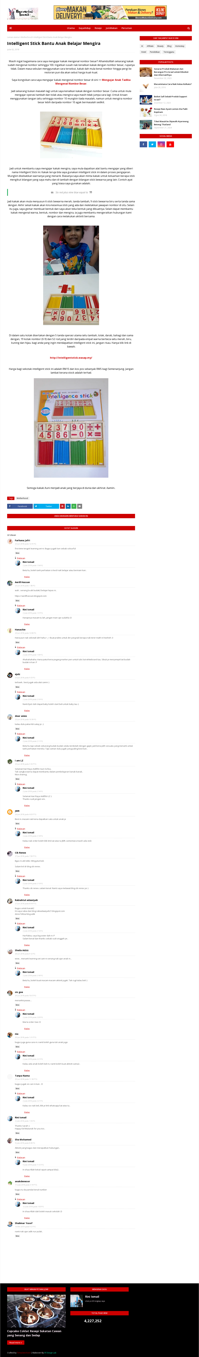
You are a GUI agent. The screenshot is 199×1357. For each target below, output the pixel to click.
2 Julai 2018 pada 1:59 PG (33, 655)
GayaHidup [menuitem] (85, 28)
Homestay (179, 46)
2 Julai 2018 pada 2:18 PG (33, 975)
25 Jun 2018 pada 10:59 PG (25, 719)
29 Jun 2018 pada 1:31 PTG (25, 1037)
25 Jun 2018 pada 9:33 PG (25, 677)
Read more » (15, 1342)
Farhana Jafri (22, 540)
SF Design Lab (50, 1352)
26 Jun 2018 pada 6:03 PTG (25, 814)
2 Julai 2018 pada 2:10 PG (33, 699)
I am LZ (19, 760)
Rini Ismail (28, 561)
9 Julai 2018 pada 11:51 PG (33, 1165)
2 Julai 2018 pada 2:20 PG (33, 1017)
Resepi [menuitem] (98, 28)
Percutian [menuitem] (127, 28)
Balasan (21, 558)
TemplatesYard (23, 1352)
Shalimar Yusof (23, 1223)
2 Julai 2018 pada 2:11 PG (33, 741)
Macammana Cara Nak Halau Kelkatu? (173, 84)
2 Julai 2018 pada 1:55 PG (25, 1121)
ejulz (17, 674)
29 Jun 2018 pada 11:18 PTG (26, 1079)
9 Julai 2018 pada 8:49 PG (25, 1143)
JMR (17, 810)
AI (142, 46)
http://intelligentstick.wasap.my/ (71, 357)
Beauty (160, 46)
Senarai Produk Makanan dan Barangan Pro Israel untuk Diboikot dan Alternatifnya (171, 71)
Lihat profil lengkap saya (95, 1301)
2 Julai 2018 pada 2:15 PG (33, 883)
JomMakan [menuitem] (112, 28)
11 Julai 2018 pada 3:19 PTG (26, 1185)
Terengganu (169, 52)
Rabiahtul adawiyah (26, 900)
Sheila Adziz (22, 950)
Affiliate (150, 46)
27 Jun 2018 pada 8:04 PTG (25, 903)
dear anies (21, 715)
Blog (169, 46)
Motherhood (26, 37)
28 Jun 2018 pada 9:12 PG (25, 954)
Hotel (143, 52)
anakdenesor (22, 1181)
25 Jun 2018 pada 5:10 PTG (25, 764)
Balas (17, 553)
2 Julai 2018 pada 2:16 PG (33, 931)
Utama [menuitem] (71, 28)
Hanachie (20, 629)
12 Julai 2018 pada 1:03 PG (33, 1206)
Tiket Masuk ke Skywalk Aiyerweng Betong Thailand (171, 123)
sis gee (19, 992)
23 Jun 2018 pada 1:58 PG (25, 585)
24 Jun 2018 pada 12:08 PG (25, 633)
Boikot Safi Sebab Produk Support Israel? (170, 98)
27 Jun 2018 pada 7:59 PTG (25, 856)
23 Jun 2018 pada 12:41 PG (25, 544)
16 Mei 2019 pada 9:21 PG (25, 1226)
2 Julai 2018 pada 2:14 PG (33, 791)
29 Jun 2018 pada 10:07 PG (25, 995)
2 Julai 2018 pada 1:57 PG (33, 613)
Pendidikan (155, 52)
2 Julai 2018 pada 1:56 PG (33, 565)
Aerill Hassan (22, 582)
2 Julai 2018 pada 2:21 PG (33, 1059)
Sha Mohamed (23, 1139)
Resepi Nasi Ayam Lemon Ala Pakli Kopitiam (171, 110)
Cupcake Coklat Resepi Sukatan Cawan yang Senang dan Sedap (34, 1333)
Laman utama (13, 37)
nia (16, 1033)
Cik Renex (20, 852)
